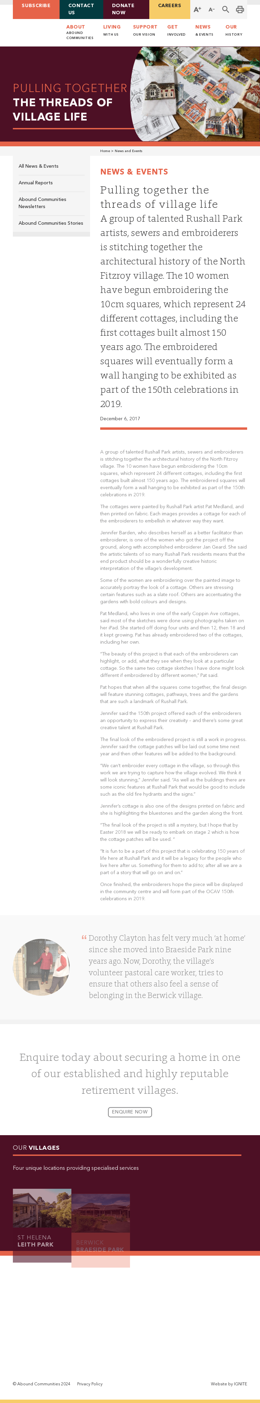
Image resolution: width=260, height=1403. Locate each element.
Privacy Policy (90, 1384)
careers (169, 5)
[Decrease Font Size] (211, 9)
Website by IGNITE (229, 1384)
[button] (226, 9)
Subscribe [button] (36, 5)
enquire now (130, 1115)
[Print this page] (240, 9)
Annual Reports (36, 183)
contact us (81, 9)
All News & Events (39, 166)
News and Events (128, 151)
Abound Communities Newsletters (42, 203)
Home (105, 151)
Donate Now (123, 9)
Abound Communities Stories (51, 223)
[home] (33, 32)
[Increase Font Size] (197, 9)
